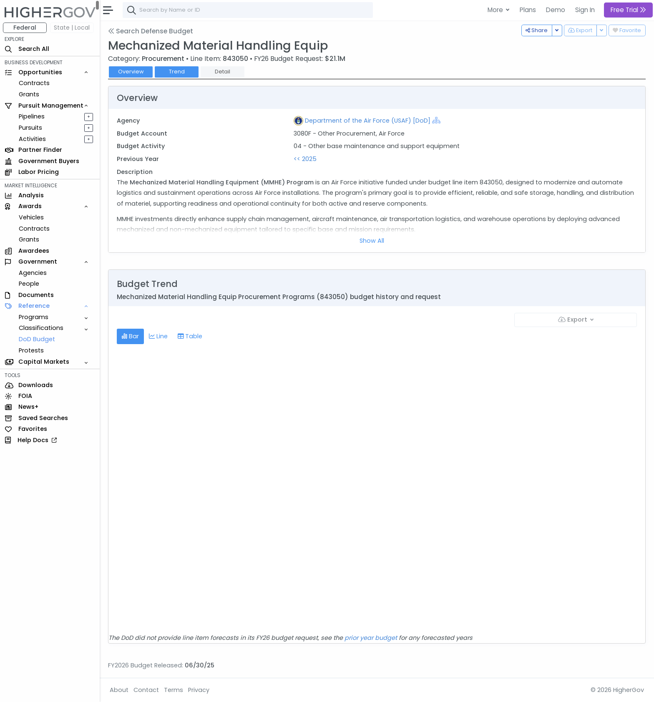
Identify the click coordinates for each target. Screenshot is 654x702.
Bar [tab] (130, 336)
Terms (174, 690)
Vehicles (31, 217)
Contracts (34, 83)
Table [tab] (190, 336)
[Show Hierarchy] (436, 120)
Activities (32, 139)
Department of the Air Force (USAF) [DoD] (367, 120)
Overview (131, 71)
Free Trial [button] (628, 9)
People (29, 283)
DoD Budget (37, 339)
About (119, 690)
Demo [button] (555, 9)
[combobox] (248, 10)
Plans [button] (528, 9)
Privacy (199, 690)
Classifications (41, 328)
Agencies (33, 273)
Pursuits (31, 127)
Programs (34, 317)
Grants (29, 94)
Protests (31, 350)
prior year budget (371, 638)
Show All (372, 241)
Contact (146, 690)
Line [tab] (158, 336)
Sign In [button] (585, 9)
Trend (177, 71)
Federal (25, 27)
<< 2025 (305, 159)
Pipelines (32, 116)
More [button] (496, 9)
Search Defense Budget (151, 31)
